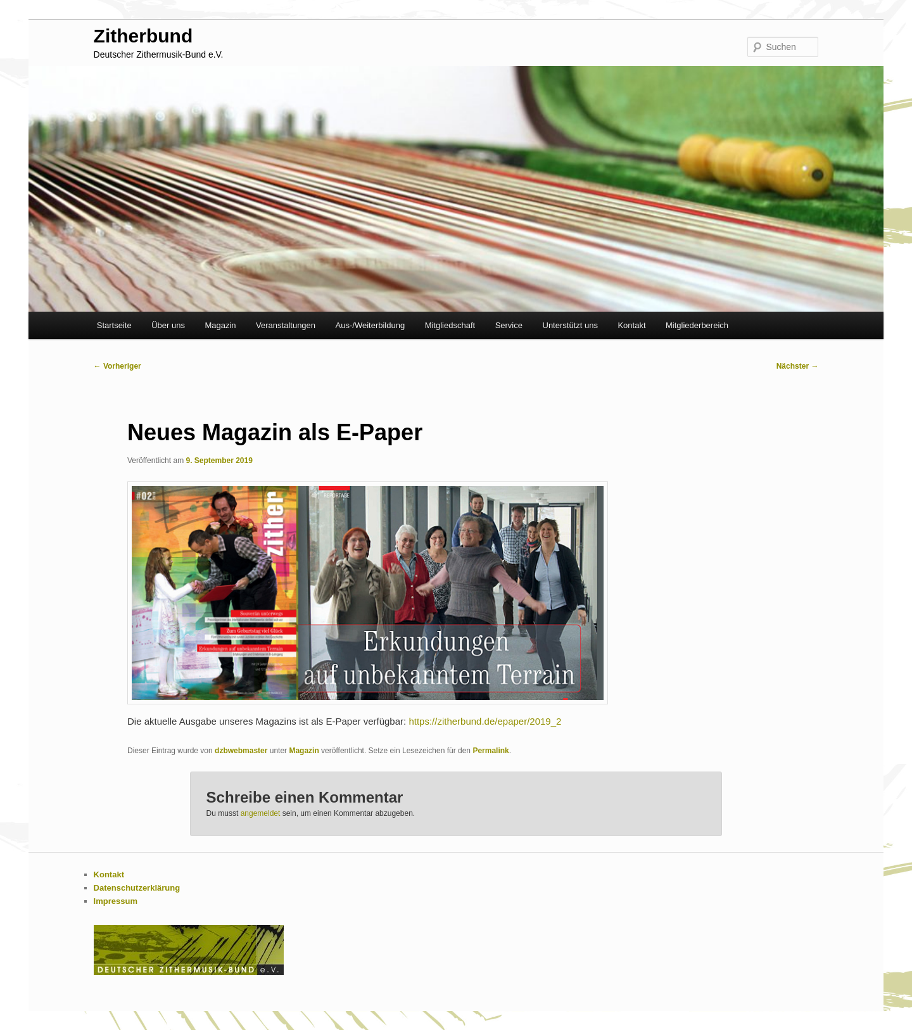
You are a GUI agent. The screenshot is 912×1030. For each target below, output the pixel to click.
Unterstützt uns (570, 325)
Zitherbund (143, 35)
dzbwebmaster (241, 750)
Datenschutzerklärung (137, 888)
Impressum (115, 901)
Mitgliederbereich (697, 325)
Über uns (168, 325)
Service (508, 325)
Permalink (490, 750)
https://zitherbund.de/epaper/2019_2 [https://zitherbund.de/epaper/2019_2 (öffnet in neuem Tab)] (484, 721)
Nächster (797, 366)
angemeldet (261, 813)
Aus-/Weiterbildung (370, 325)
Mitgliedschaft (450, 325)
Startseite (114, 325)
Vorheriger (117, 366)
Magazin (220, 325)
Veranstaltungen (285, 325)
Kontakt (631, 325)
